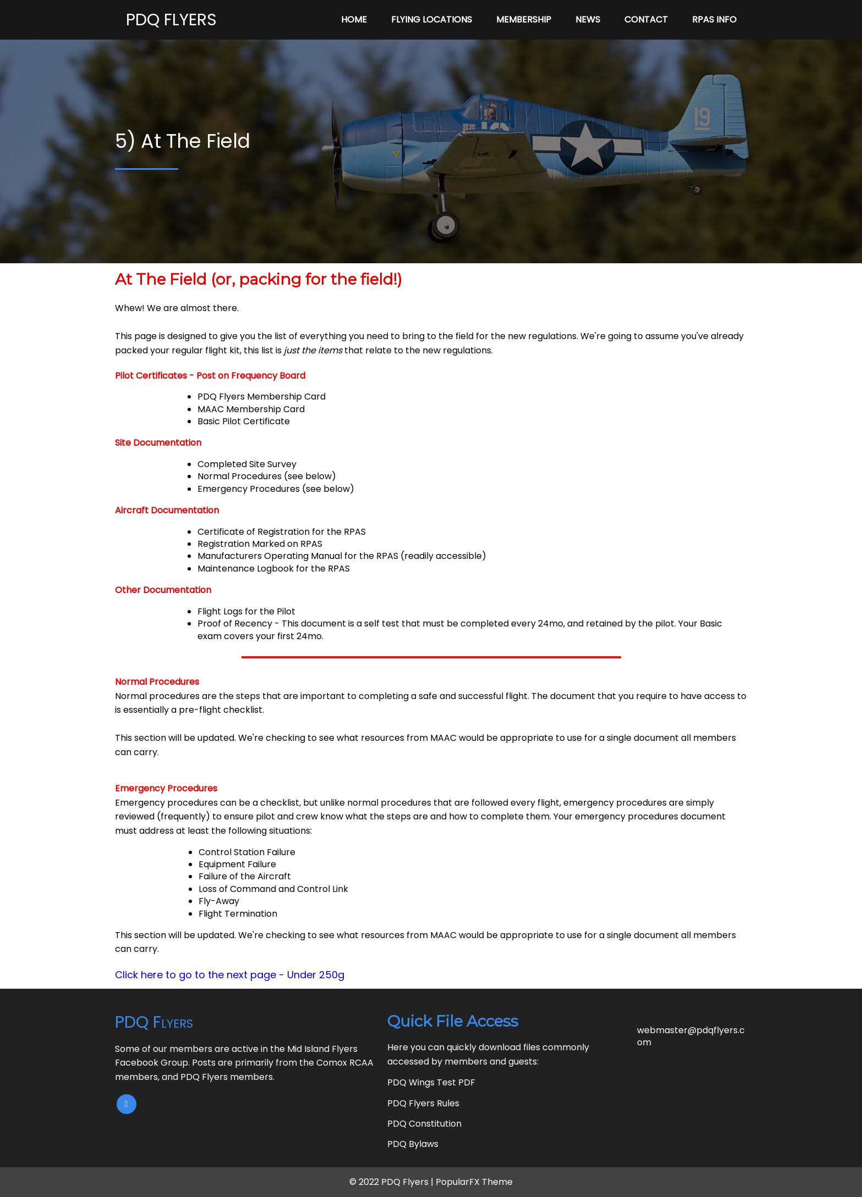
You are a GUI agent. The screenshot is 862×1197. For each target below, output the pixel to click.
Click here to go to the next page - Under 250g (229, 975)
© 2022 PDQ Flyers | (392, 1182)
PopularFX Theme (474, 1182)
